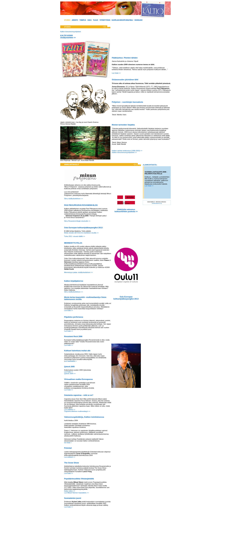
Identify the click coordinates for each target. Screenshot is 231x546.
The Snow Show (71, 463)
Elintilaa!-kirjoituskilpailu (122, 20)
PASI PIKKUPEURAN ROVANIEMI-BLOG (81, 205)
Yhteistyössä (104, 20)
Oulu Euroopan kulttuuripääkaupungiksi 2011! (83, 228)
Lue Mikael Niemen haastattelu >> (76, 493)
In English (138, 20)
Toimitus (82, 20)
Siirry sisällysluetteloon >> (73, 198)
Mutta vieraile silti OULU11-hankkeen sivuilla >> (81, 233)
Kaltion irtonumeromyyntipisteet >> (124, 152)
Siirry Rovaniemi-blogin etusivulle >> (77, 221)
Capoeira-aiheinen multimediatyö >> (77, 411)
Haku (89, 20)
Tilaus (95, 20)
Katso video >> (69, 491)
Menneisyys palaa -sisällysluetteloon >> (78, 272)
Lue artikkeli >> (69, 409)
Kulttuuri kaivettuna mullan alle (77, 351)
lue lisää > (68, 442)
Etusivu (67, 20)
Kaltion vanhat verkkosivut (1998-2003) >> (127, 151)
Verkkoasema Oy (157, 203)
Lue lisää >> (116, 73)
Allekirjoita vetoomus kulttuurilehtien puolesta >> (126, 210)
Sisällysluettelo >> (68, 38)
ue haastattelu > (71, 361)
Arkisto (75, 20)
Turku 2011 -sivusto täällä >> (74, 236)
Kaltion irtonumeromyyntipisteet (70, 31)
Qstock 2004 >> (70, 373)
